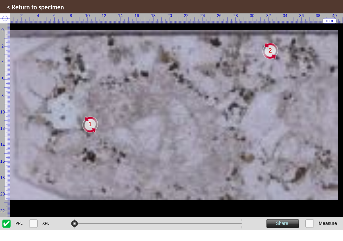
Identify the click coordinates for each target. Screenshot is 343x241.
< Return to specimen (35, 7)
